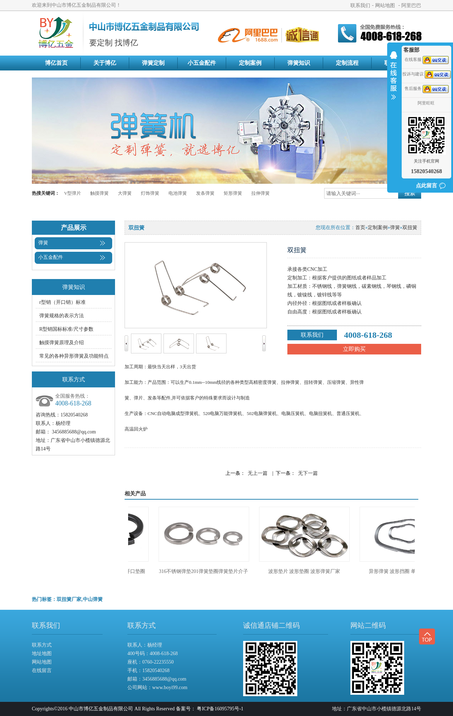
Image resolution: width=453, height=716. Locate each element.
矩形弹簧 (233, 193)
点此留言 (426, 185)
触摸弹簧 (99, 193)
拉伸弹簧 (260, 193)
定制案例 (250, 63)
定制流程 (347, 63)
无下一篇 (308, 473)
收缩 (393, 80)
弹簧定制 (153, 63)
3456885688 (154, 679)
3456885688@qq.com (74, 431)
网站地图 (385, 5)
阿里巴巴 (411, 5)
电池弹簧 (177, 193)
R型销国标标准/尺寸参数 (66, 329)
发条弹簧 (205, 193)
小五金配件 (202, 63)
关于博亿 (104, 63)
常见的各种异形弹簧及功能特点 (74, 356)
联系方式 (42, 645)
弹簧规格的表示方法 (61, 315)
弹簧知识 (298, 63)
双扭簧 (409, 227)
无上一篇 (258, 473)
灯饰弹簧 (150, 193)
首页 (360, 227)
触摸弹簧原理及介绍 (61, 342)
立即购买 (354, 349)
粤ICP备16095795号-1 (220, 708)
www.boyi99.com (169, 687)
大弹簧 (125, 193)
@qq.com (177, 679)
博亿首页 (56, 63)
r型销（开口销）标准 (62, 302)
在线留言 (42, 670)
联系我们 (360, 5)
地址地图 (42, 653)
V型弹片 (72, 193)
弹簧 (43, 242)
